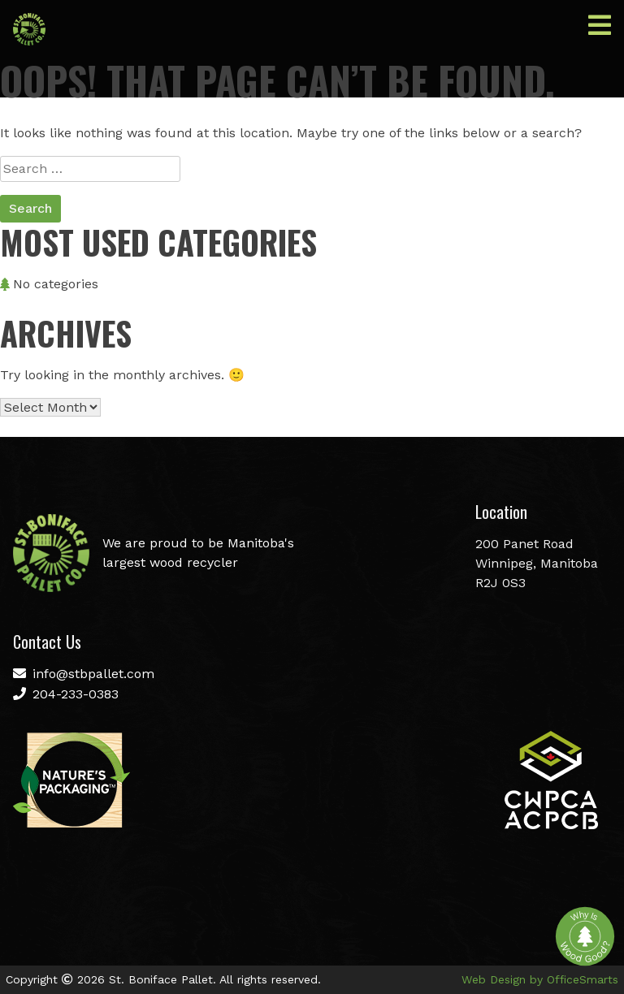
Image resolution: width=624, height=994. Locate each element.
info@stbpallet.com (83, 673)
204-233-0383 (66, 694)
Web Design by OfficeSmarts (540, 979)
